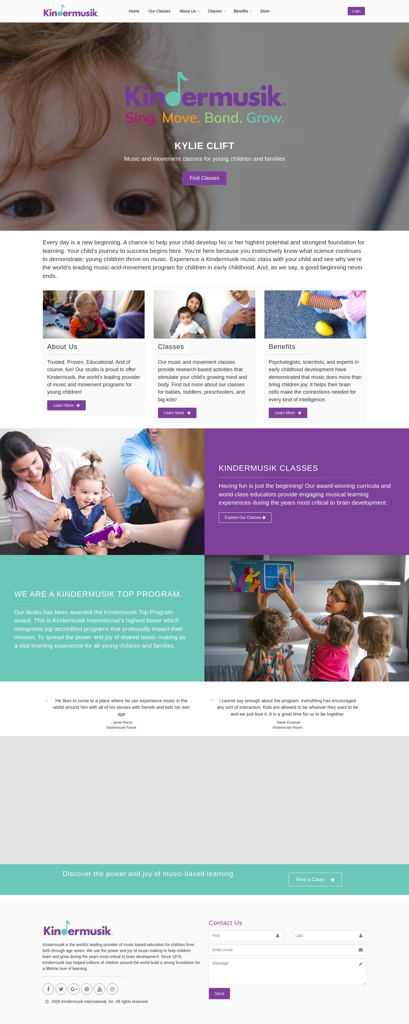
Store (265, 11)
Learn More (66, 405)
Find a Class (315, 879)
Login (356, 11)
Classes (215, 11)
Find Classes (204, 178)
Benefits (241, 11)
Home (134, 11)
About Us (188, 11)
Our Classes (159, 11)
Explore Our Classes (245, 517)
